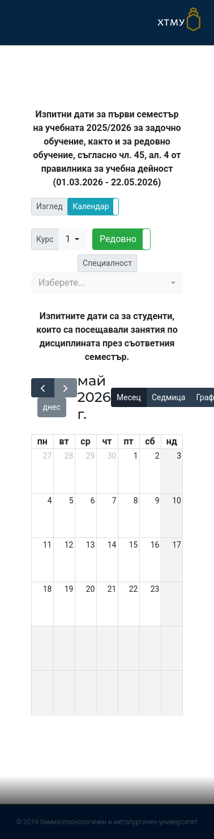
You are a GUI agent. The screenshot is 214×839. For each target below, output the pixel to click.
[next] (65, 388)
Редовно (118, 239)
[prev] (42, 388)
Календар (90, 206)
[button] (93, 206)
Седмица (168, 397)
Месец (129, 397)
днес (52, 407)
